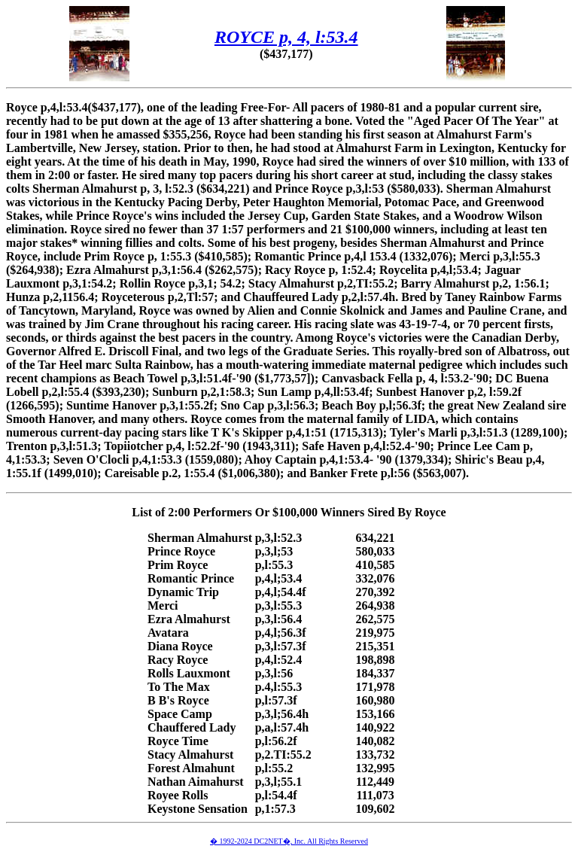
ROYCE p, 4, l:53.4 (286, 37)
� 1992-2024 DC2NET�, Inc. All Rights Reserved (289, 841)
